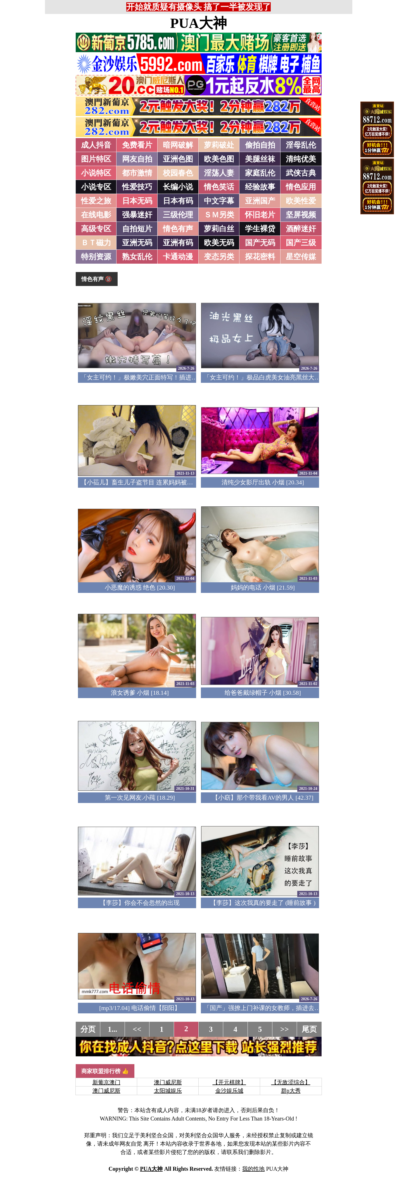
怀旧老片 (260, 215)
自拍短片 (137, 229)
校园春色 (178, 173)
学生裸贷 (260, 229)
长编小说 (178, 187)
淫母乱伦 (301, 145)
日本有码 (178, 201)
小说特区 (96, 173)
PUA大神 (198, 23)
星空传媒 (301, 257)
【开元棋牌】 (229, 1082)
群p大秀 (291, 1091)
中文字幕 (219, 201)
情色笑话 (219, 187)
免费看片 (137, 145)
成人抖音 (96, 145)
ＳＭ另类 (219, 215)
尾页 (309, 1029)
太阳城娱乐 (168, 1091)
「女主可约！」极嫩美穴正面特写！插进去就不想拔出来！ (161, 377)
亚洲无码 (137, 243)
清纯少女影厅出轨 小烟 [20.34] (263, 482)
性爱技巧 (137, 187)
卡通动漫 (178, 257)
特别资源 (96, 257)
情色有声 (178, 229)
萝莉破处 (219, 145)
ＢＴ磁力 (96, 243)
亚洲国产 (260, 201)
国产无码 (260, 243)
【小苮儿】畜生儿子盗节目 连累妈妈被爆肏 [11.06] (149, 482)
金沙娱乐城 (229, 1091)
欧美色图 (219, 159)
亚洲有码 (178, 243)
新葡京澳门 (106, 1082)
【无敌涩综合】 (290, 1082)
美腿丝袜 (260, 159)
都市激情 (137, 173)
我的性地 (253, 1169)
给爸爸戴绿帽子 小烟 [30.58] (263, 692)
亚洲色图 (178, 159)
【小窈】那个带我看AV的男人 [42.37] (262, 797)
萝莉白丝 (219, 229)
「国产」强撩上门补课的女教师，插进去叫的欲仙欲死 (277, 1007)
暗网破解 (178, 145)
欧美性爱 (301, 201)
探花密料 (260, 257)
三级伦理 (178, 215)
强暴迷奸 (137, 215)
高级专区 (96, 229)
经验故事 (260, 187)
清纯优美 (301, 159)
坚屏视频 (301, 215)
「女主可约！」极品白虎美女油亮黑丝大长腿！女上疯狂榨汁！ (290, 377)
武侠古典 (301, 173)
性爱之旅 (96, 201)
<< (137, 1029)
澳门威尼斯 (168, 1082)
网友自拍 (137, 159)
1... (112, 1029)
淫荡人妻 (219, 173)
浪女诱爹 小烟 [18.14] (140, 692)
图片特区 (96, 159)
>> (284, 1029)
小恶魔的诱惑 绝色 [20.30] (140, 587)
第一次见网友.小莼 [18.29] (140, 797)
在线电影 (96, 215)
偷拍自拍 (260, 145)
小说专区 (96, 187)
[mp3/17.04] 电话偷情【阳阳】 (139, 1007)
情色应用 (301, 187)
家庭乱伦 (260, 173)
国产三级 (301, 243)
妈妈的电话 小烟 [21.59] (263, 587)
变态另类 (219, 257)
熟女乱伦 (137, 257)
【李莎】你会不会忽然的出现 (140, 902)
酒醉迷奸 (301, 229)
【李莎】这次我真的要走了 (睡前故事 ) (263, 902)
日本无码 (137, 201)
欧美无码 (219, 243)
